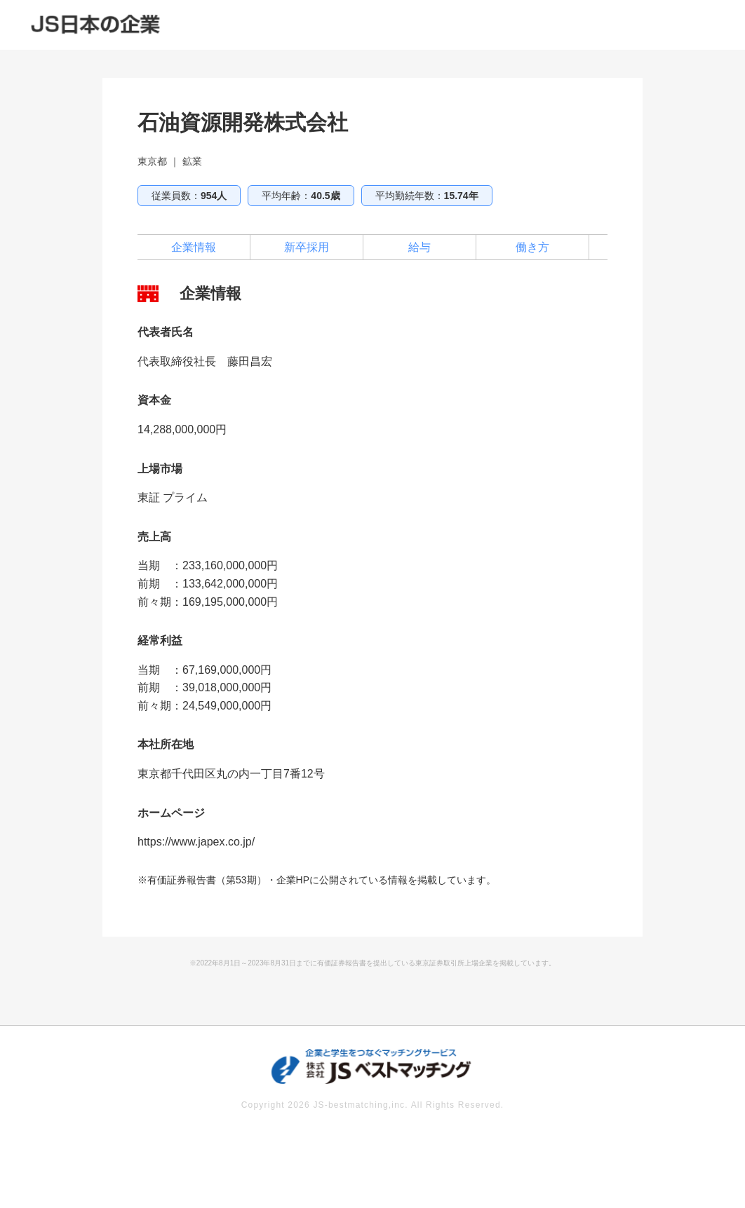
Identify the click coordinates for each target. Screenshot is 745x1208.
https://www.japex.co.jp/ (196, 842)
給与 (419, 247)
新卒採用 (306, 247)
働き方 (532, 247)
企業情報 (193, 247)
